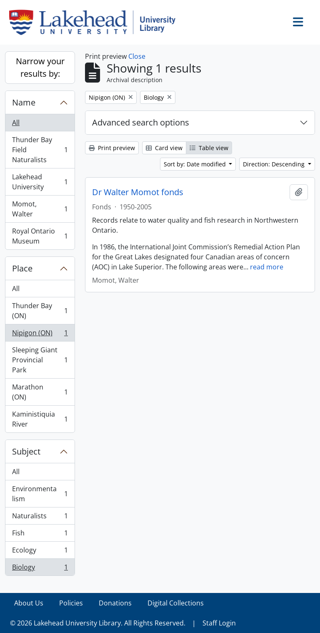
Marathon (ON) (40, 392)
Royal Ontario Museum (40, 236)
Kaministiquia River (40, 419)
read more (266, 266)
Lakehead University (40, 181)
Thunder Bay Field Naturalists (40, 149)
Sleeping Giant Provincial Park (40, 359)
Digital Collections (176, 603)
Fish (40, 535)
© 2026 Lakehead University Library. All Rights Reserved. (97, 623)
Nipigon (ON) (40, 335)
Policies (71, 603)
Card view (164, 148)
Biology (40, 568)
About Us (28, 603)
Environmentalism (40, 493)
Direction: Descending (274, 164)
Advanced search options (140, 122)
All (16, 122)
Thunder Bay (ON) (40, 310)
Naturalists (40, 518)
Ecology (40, 552)
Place (22, 268)
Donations (115, 603)
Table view (209, 148)
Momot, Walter (40, 209)
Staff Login (219, 623)
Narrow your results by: (40, 67)
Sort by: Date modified (196, 164)
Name (23, 102)
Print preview (112, 148)
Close (136, 56)
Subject (26, 451)
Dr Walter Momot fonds (137, 192)
